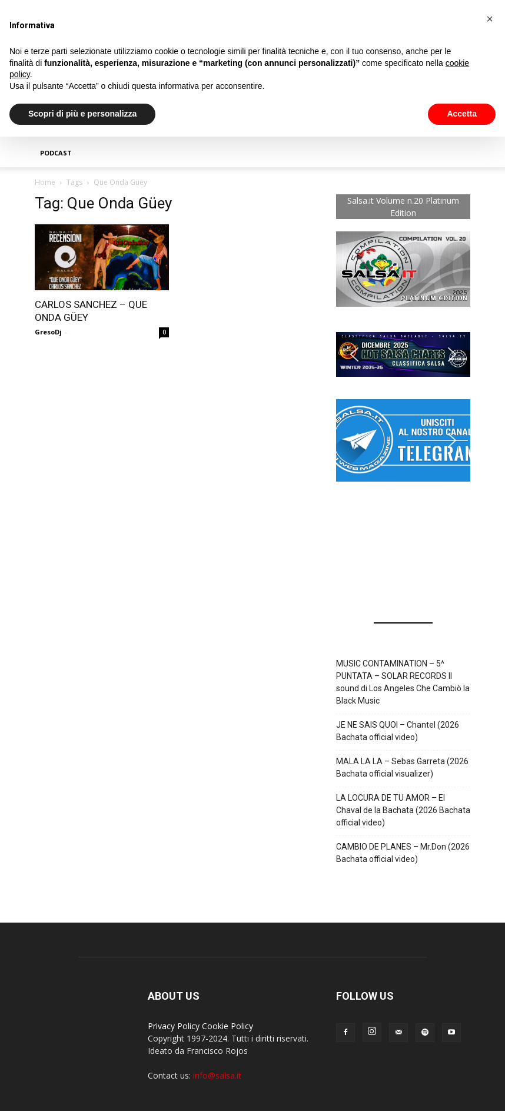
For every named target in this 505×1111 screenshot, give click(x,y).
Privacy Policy (174, 1026)
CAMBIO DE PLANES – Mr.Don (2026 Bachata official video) (403, 853)
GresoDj (48, 331)
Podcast (56, 152)
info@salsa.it (217, 1075)
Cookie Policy (227, 1026)
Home (45, 182)
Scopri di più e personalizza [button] (82, 113)
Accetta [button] (462, 113)
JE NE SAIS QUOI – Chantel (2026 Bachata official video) (397, 731)
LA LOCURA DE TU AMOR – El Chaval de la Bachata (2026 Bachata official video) (403, 810)
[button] (403, 354)
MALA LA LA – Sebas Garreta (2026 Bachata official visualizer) (402, 767)
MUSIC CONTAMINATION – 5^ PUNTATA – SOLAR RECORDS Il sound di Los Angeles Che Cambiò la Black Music (403, 682)
